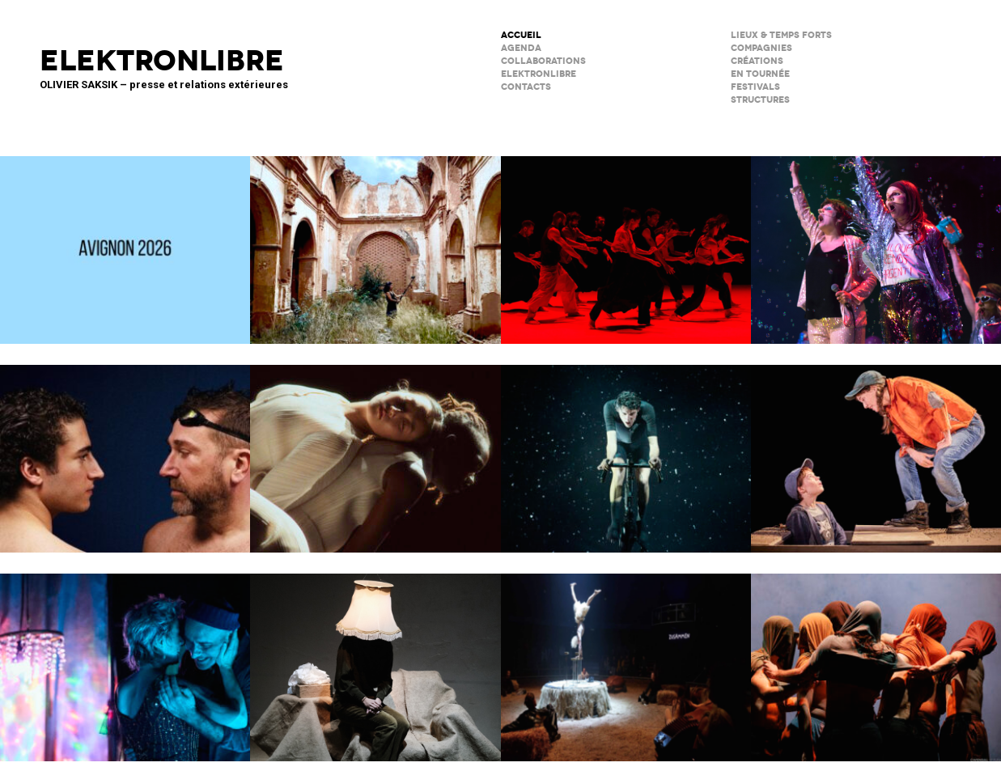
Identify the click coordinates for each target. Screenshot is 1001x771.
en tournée (760, 74)
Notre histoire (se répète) (125, 657)
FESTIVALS (755, 87)
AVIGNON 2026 (125, 239)
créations (757, 61)
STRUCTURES (760, 99)
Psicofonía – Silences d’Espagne (375, 239)
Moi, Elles (375, 448)
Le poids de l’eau (125, 448)
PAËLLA (876, 239)
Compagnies (761, 48)
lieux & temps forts (781, 35)
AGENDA (521, 48)
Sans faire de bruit (375, 657)
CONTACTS (526, 87)
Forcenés (626, 448)
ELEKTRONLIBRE (538, 74)
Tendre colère (626, 239)
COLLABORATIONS (543, 61)
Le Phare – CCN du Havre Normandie (876, 657)
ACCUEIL (521, 35)
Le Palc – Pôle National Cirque (626, 657)
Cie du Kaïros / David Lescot (876, 448)
